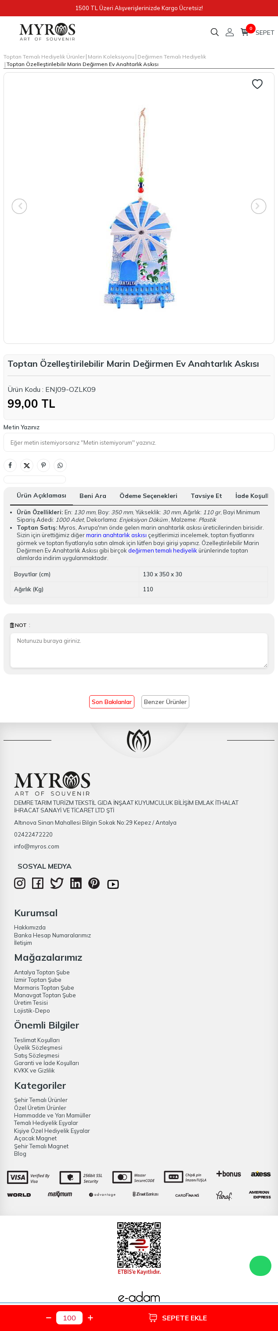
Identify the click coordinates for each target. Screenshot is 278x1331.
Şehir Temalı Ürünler (41, 1099)
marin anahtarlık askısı (116, 534)
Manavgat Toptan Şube (45, 995)
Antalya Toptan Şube (42, 972)
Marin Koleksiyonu (111, 56)
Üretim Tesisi (31, 1002)
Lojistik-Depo (32, 1010)
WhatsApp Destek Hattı (260, 1266)
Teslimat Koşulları (37, 1039)
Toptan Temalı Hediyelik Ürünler (44, 56)
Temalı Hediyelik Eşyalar (46, 1122)
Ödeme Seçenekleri (148, 496)
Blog (20, 1153)
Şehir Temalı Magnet (41, 1146)
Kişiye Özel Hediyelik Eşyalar (52, 1130)
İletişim (23, 942)
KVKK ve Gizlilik (34, 1070)
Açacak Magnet (35, 1138)
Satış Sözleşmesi (36, 1055)
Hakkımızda (30, 927)
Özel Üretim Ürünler (40, 1107)
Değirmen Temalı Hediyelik (171, 56)
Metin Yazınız (22, 427)
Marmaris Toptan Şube (44, 987)
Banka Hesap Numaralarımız (52, 935)
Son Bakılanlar (112, 702)
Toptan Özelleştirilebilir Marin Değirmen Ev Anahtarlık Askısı (83, 64)
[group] (139, 208)
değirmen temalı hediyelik (162, 550)
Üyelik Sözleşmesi (38, 1047)
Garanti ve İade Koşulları (46, 1062)
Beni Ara (92, 496)
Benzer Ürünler (165, 702)
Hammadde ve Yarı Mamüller (52, 1115)
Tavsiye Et (206, 496)
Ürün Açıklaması (41, 495)
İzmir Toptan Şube (37, 979)
